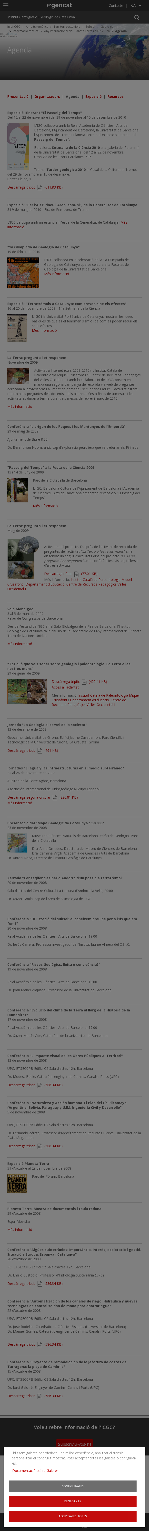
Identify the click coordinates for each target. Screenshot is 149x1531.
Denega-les (73, 1501)
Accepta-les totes (73, 1516)
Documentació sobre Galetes (37, 1470)
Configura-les (72, 1486)
